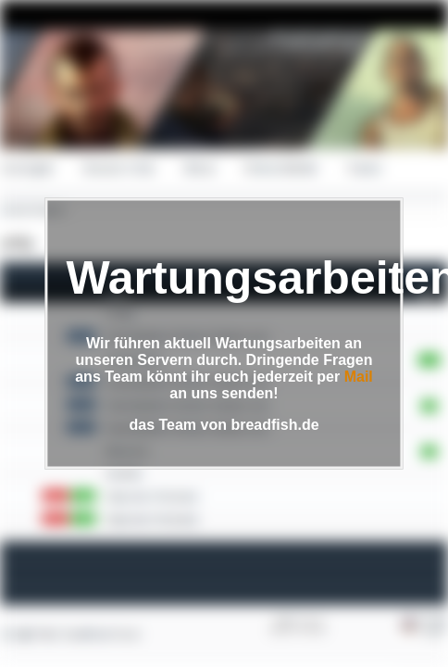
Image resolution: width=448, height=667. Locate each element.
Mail (358, 376)
